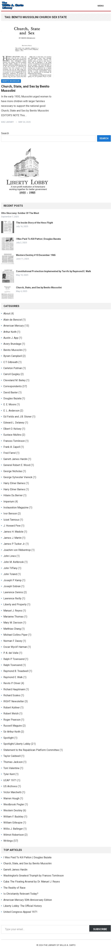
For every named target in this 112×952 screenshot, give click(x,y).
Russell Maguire (12, 725)
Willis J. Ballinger (13, 828)
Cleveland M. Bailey (14, 380)
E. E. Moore (9, 404)
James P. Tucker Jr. (14, 543)
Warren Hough (11, 798)
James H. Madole (13, 531)
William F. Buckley (13, 816)
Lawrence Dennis (13, 592)
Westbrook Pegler (13, 804)
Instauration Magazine (16, 507)
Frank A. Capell (11, 446)
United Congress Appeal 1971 (20, 911)
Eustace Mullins (12, 434)
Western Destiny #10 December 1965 (36, 255)
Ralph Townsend (12, 665)
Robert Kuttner (11, 707)
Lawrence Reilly (12, 598)
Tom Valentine (11, 768)
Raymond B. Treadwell (15, 671)
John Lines (9, 556)
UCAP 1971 (10, 780)
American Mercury (13, 325)
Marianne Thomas (13, 616)
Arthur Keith (10, 331)
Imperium (8, 501)
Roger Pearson (11, 719)
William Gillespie (12, 822)
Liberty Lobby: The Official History (22, 905)
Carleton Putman (12, 368)
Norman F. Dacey (12, 640)
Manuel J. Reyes (12, 610)
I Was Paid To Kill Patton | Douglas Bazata (38, 239)
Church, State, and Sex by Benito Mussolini (39, 287)
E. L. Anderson (11, 410)
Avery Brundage (12, 343)
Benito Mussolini (11, 81)
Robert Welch (11, 713)
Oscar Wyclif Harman (15, 646)
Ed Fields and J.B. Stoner (17, 416)
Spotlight (8, 737)
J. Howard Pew (12, 525)
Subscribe (100, 929)
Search (5, 133)
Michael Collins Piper (15, 634)
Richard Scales (11, 695)
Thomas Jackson (13, 762)
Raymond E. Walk (13, 677)
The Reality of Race (14, 887)
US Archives (10, 786)
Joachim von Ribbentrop (17, 550)
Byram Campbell (12, 356)
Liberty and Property (15, 604)
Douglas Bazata (12, 398)
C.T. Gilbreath (10, 362)
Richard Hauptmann (14, 689)
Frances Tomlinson (14, 440)
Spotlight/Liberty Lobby (16, 743)
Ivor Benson (10, 513)
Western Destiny (12, 810)
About (6, 313)
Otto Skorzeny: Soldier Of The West (20, 213)
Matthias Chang (12, 628)
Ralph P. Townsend (13, 659)
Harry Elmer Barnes (14, 483)
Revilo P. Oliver (11, 683)
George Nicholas (12, 471)
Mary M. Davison (12, 622)
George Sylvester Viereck (17, 477)
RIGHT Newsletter (13, 701)
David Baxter (10, 392)
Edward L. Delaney (13, 422)
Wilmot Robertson (13, 834)
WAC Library (7, 122)
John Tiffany (10, 568)
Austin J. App (10, 337)
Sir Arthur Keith (11, 731)
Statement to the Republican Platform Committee (31, 750)
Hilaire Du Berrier (13, 495)
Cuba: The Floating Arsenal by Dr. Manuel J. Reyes (31, 881)
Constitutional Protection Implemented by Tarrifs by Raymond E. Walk (53, 271)
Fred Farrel (9, 452)
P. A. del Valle (10, 652)
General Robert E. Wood (16, 465)
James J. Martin (12, 537)
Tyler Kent (9, 774)
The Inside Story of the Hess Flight (34, 222)
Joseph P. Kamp (12, 580)
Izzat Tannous (11, 519)
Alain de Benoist (12, 319)
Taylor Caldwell (12, 756)
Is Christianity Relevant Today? (20, 893)
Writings (8, 840)
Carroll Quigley (11, 374)
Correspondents (12, 386)
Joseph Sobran (12, 586)
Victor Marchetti (12, 792)
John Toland (10, 574)
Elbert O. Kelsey (12, 428)
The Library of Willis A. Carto (60, 945)
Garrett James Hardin (15, 459)
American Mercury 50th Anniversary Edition (27, 899)
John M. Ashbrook (13, 562)
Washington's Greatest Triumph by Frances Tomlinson (33, 875)
